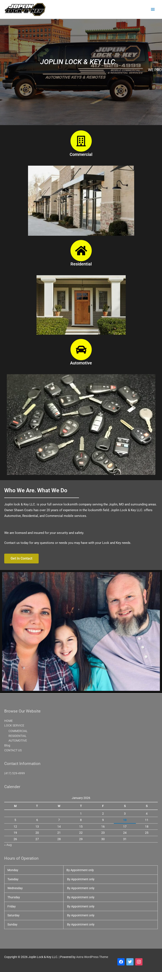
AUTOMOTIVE (17, 740)
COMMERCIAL (18, 731)
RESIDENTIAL (17, 736)
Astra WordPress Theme (92, 957)
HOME (8, 720)
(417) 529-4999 (14, 773)
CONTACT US (13, 750)
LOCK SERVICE (14, 725)
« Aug (8, 844)
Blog (7, 745)
